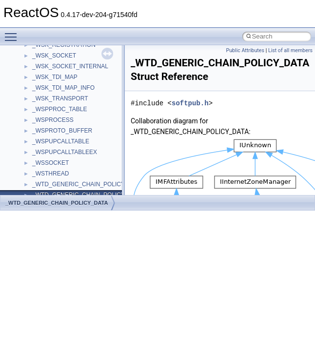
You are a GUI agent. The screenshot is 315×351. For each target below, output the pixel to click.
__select (43, 76)
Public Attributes (245, 50)
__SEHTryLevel (52, 65)
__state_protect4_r (56, 162)
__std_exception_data (60, 194)
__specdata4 (49, 130)
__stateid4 (45, 173)
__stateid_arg (50, 183)
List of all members (290, 50)
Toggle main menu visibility (13, 33)
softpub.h (190, 103)
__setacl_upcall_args (59, 98)
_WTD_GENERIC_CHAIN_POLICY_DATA (56, 203)
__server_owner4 (55, 87)
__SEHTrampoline (56, 55)
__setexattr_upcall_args (63, 119)
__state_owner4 (53, 140)
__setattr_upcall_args (60, 108)
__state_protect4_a (57, 151)
